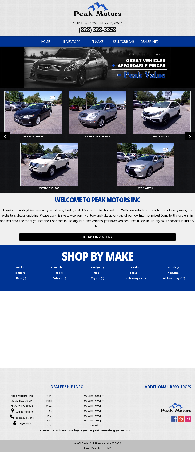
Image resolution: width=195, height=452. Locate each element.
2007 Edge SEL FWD (49, 188)
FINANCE (97, 41)
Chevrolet (57, 267)
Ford (134, 267)
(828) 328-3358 (97, 29)
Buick (19, 267)
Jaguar (19, 273)
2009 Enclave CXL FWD (97, 136)
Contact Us (25, 424)
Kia (96, 273)
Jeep (57, 273)
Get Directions (25, 411)
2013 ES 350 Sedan (33, 136)
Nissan (172, 273)
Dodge (95, 267)
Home (45, 41)
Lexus (134, 273)
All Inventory (171, 278)
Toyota (95, 278)
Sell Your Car (123, 41)
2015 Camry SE (145, 188)
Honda (172, 267)
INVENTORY (71, 41)
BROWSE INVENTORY (97, 237)
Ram (19, 278)
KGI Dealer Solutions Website (94, 443)
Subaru (57, 278)
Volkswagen (134, 278)
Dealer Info (150, 41)
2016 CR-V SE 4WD (162, 136)
